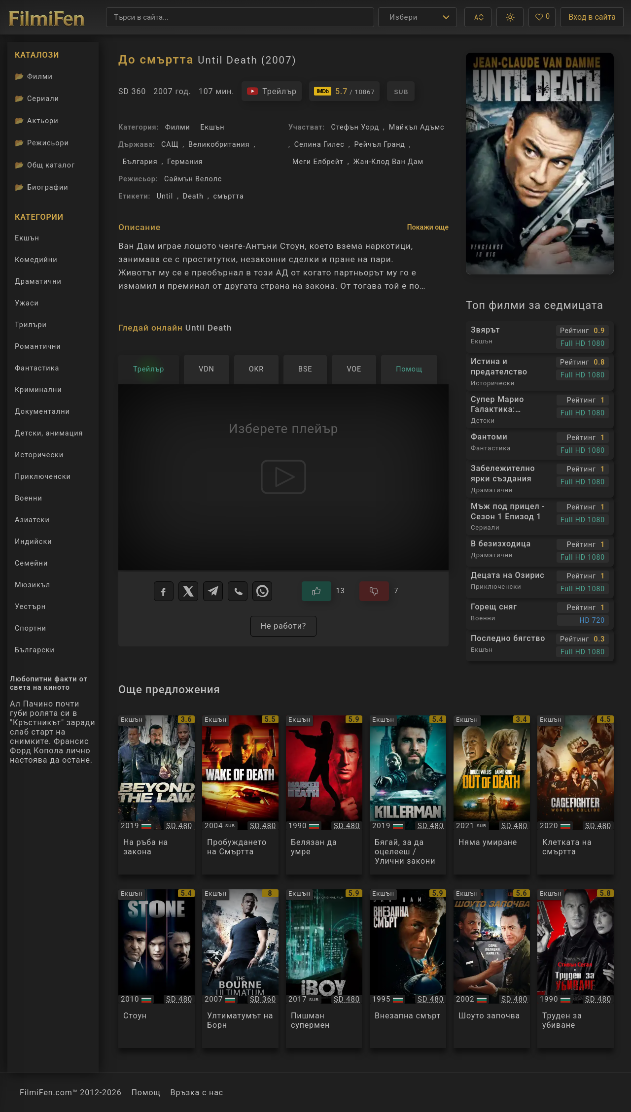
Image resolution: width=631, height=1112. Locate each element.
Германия (185, 162)
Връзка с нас (197, 1092)
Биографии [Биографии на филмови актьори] (42, 187)
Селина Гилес (319, 144)
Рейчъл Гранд (379, 144)
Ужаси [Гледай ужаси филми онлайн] (27, 303)
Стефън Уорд (355, 127)
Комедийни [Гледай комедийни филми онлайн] (36, 260)
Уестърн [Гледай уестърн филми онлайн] (30, 607)
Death (193, 196)
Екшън (212, 127)
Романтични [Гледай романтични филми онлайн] (38, 346)
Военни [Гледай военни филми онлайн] (28, 498)
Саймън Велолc (193, 179)
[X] (188, 591)
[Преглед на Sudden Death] (408, 968)
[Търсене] (240, 17)
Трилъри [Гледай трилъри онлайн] (30, 327)
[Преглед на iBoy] (324, 968)
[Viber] (237, 591)
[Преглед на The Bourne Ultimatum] (240, 968)
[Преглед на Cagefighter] (575, 795)
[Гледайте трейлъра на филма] (272, 91)
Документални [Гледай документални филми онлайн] (42, 411)
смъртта (228, 196)
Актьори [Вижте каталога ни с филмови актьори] (37, 120)
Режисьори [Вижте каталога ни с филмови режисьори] (42, 142)
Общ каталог (45, 165)
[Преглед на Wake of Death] (240, 795)
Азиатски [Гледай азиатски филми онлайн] (32, 520)
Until (165, 196)
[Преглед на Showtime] (492, 968)
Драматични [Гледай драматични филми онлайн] (38, 281)
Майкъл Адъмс (417, 127)
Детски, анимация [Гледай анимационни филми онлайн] (49, 433)
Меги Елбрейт (318, 162)
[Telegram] (213, 591)
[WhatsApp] (262, 591)
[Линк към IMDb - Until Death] (344, 91)
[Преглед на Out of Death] (492, 795)
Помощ (146, 1092)
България (139, 162)
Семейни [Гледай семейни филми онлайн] (31, 563)
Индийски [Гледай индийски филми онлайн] (33, 542)
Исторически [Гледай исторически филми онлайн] (39, 455)
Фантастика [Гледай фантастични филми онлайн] (37, 368)
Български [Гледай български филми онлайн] (35, 650)
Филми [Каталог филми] (34, 76)
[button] (477, 17)
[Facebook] (164, 591)
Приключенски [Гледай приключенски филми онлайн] (43, 476)
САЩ (169, 144)
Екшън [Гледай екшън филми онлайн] (27, 238)
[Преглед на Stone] (156, 968)
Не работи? (284, 626)
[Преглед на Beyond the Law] (156, 795)
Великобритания (219, 144)
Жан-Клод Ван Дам (388, 162)
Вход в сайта (592, 17)
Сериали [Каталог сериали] (37, 98)
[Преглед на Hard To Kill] (575, 968)
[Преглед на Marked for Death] (324, 795)
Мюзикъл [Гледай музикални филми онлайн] (32, 585)
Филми (177, 127)
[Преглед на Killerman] (408, 795)
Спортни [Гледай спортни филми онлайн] (30, 628)
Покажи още (428, 227)
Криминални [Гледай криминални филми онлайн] (38, 390)
